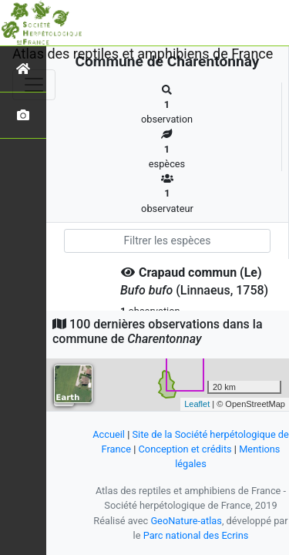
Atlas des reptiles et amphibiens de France (142, 53)
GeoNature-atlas (186, 520)
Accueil (108, 434)
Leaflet (197, 404)
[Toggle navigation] (33, 84)
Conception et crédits (185, 449)
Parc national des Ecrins (196, 535)
